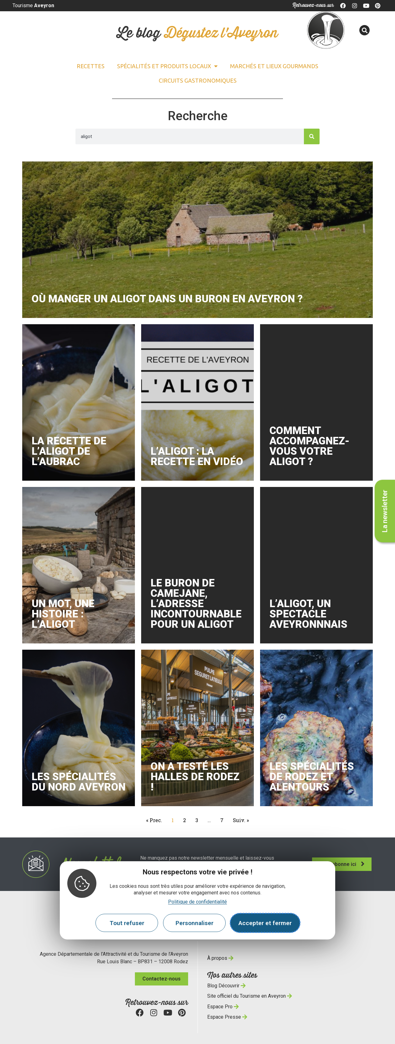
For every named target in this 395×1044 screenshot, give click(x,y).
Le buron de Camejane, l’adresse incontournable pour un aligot (196, 603)
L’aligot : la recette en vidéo (197, 456)
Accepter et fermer (265, 923)
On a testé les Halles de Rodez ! (195, 776)
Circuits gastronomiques (198, 80)
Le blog (197, 33)
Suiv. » (241, 820)
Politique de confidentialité (197, 902)
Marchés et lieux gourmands (274, 66)
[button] (364, 30)
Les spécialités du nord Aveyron (79, 781)
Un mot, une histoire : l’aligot (63, 613)
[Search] (312, 136)
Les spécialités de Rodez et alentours (311, 776)
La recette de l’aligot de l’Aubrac (69, 451)
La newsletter (385, 511)
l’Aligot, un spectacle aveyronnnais (308, 613)
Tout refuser (127, 923)
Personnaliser (194, 923)
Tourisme (33, 5)
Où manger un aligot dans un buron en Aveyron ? (167, 299)
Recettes (91, 66)
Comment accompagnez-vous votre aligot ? (309, 446)
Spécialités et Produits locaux (167, 66)
